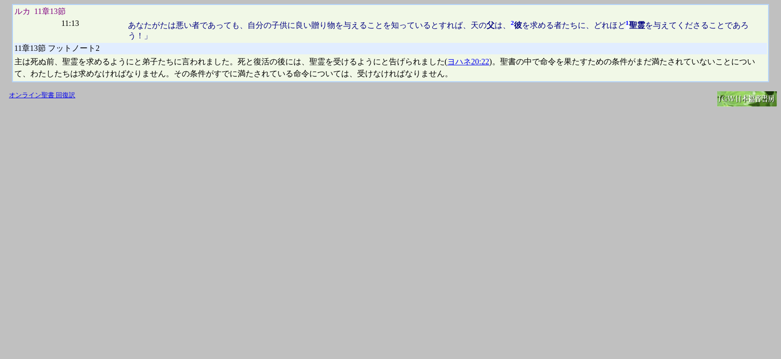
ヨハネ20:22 (468, 61)
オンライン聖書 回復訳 (42, 95)
